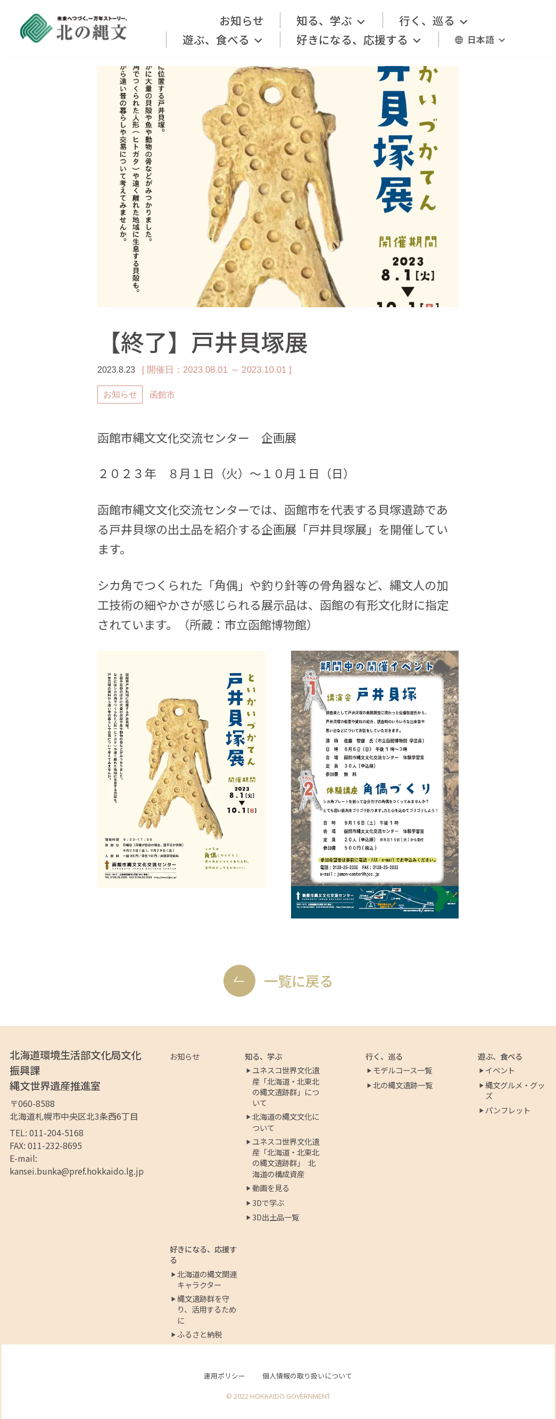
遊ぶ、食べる (223, 39)
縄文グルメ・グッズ (515, 1090)
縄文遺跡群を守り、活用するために (206, 1309)
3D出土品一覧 (275, 1217)
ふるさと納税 (199, 1334)
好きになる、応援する (359, 39)
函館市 (162, 394)
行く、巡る (434, 20)
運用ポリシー (224, 1376)
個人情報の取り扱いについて (307, 1376)
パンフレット (507, 1110)
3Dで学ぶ (268, 1202)
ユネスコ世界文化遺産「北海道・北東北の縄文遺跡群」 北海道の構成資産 (285, 1157)
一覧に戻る (298, 980)
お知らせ (241, 20)
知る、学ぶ (331, 20)
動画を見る (270, 1188)
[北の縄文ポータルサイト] (74, 28)
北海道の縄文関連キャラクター (207, 1279)
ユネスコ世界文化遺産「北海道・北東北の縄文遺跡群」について (285, 1086)
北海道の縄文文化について (285, 1122)
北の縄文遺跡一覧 (403, 1085)
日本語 (487, 39)
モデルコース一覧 (402, 1070)
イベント (500, 1070)
